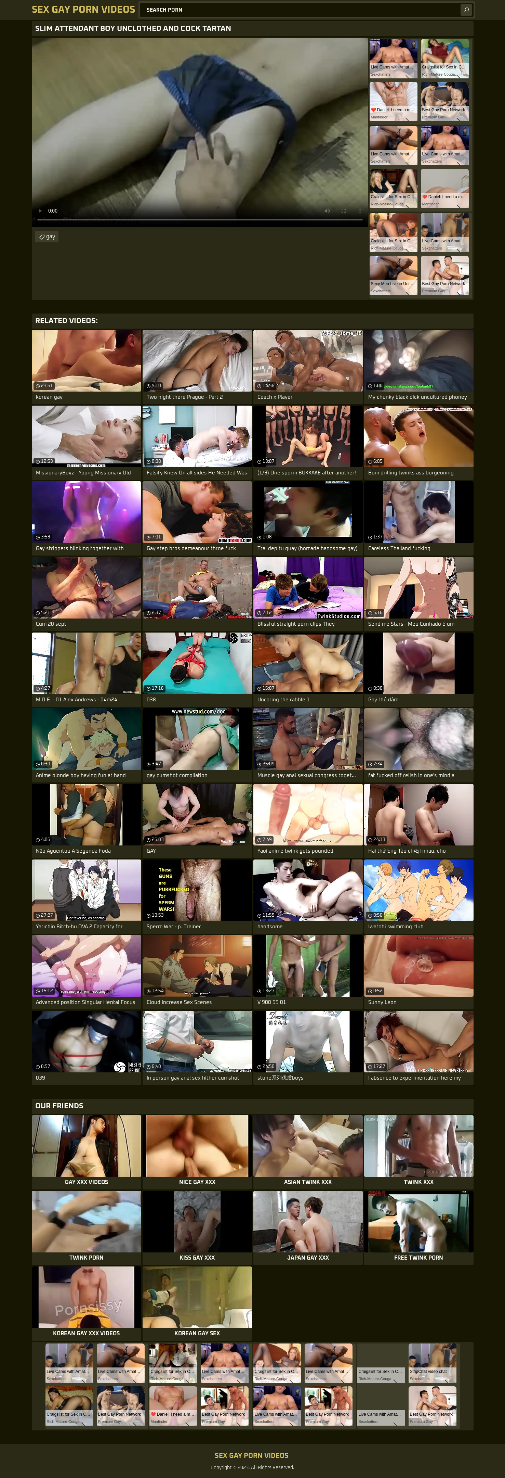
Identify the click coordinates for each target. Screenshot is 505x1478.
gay (50, 236)
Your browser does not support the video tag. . (200, 132)
